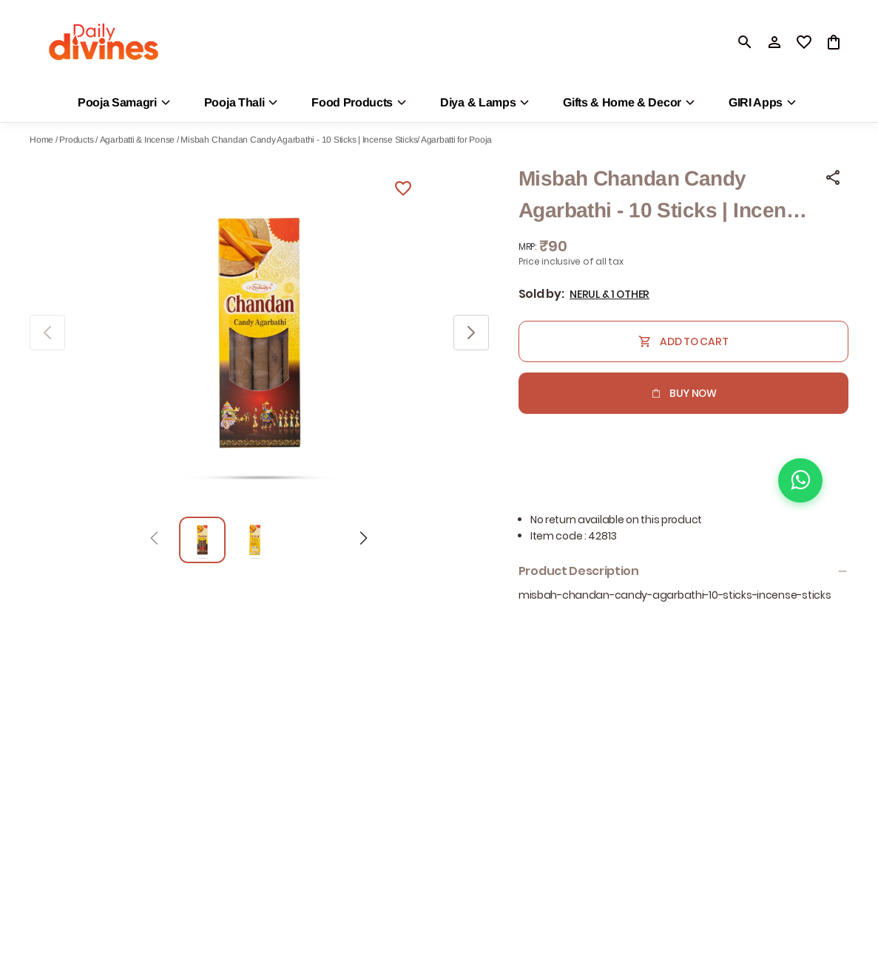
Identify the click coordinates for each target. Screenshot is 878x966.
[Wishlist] (403, 190)
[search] (745, 42)
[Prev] (154, 540)
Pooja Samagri (117, 102)
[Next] (363, 540)
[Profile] (774, 42)
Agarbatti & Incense (137, 140)
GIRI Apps (756, 102)
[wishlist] (804, 42)
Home (41, 140)
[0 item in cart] (833, 42)
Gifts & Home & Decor (622, 102)
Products (76, 140)
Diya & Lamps (478, 102)
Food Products (352, 102)
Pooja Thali (234, 102)
